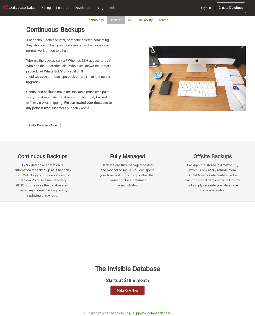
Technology (95, 20)
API (130, 20)
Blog (100, 8)
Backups (116, 20)
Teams (163, 20)
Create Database (231, 8)
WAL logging (32, 175)
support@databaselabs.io (152, 313)
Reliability (146, 20)
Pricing (46, 8)
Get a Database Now (43, 125)
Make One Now (127, 290)
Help (112, 8)
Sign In (206, 8)
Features (62, 8)
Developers (83, 8)
